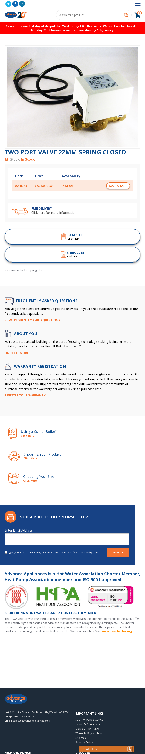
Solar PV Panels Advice (89, 719)
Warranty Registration (88, 733)
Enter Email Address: (19, 530)
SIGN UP (118, 552)
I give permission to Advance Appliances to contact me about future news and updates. (52, 552)
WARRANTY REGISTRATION (40, 366)
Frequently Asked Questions (46, 301)
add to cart (118, 185)
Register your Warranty (25, 395)
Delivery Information (87, 728)
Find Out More (17, 353)
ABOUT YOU (25, 334)
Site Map (80, 737)
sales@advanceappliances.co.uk (28, 720)
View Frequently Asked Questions (32, 320)
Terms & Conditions (87, 724)
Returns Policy (84, 742)
